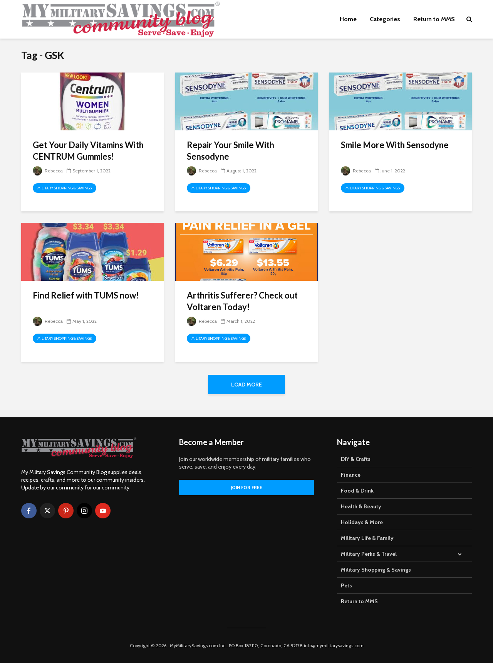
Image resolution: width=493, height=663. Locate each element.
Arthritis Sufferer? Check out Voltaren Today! (242, 301)
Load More (246, 384)
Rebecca (48, 171)
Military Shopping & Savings (64, 188)
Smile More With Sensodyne (395, 145)
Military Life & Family (367, 538)
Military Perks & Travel (369, 553)
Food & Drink (357, 490)
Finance (351, 474)
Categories (385, 19)
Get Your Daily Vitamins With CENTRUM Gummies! (88, 151)
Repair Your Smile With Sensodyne (230, 151)
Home (348, 19)
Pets (346, 585)
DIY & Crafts (356, 458)
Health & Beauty (361, 506)
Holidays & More (362, 522)
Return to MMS (434, 19)
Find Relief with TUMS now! (86, 295)
